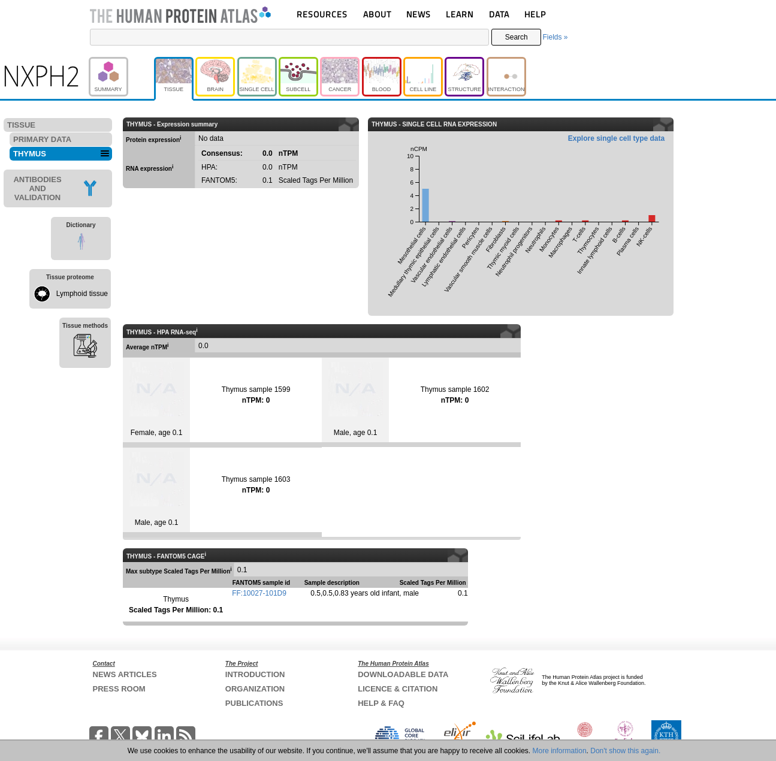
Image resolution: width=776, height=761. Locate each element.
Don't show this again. (625, 751)
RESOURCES (322, 14)
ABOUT (377, 14)
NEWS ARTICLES (125, 674)
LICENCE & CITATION (397, 688)
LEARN (459, 14)
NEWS (418, 14)
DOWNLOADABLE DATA (403, 674)
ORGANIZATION (255, 688)
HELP (535, 14)
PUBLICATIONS (254, 703)
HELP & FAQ (381, 703)
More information (560, 751)
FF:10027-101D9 (259, 593)
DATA (499, 14)
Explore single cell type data (616, 138)
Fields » (554, 37)
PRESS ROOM (119, 688)
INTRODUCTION (255, 674)
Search (516, 37)
